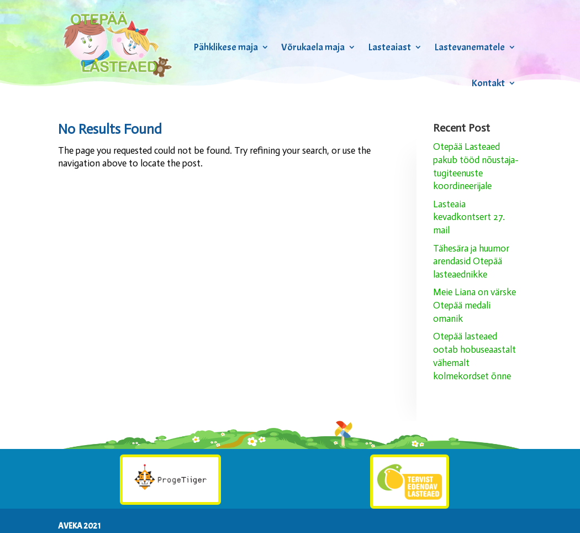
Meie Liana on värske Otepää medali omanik (474, 305)
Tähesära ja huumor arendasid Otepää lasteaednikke (471, 261)
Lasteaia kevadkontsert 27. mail (469, 217)
